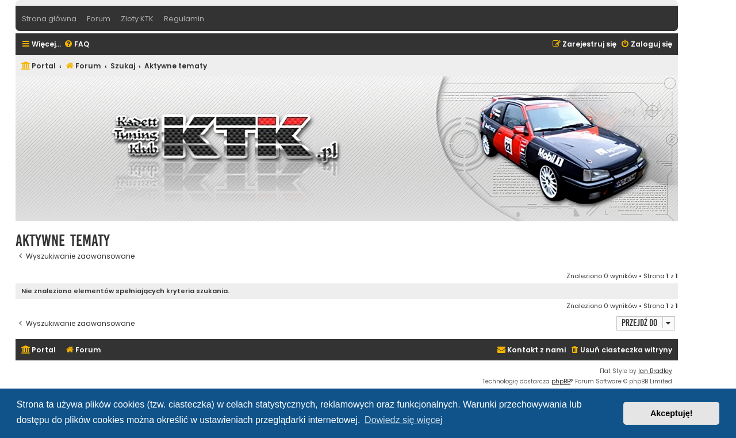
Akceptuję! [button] (671, 413)
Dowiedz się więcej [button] (403, 420)
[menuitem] (76, 44)
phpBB (560, 381)
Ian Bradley (655, 371)
